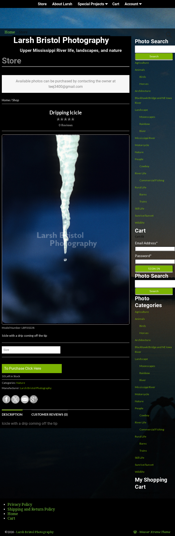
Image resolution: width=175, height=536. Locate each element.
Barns (143, 194)
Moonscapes (147, 117)
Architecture (143, 91)
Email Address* (146, 243)
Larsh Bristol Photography (61, 40)
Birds (142, 76)
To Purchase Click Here (22, 368)
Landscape (141, 109)
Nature (20, 382)
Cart (115, 4)
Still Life (139, 208)
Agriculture (142, 62)
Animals (140, 69)
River (142, 131)
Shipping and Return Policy (31, 509)
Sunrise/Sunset (144, 215)
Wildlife (139, 222)
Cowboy (144, 166)
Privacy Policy (20, 504)
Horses (144, 84)
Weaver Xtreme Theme (154, 532)
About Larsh (62, 4)
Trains (143, 201)
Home (6, 100)
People (139, 159)
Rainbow (144, 124)
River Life (140, 173)
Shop (15, 100)
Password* (143, 256)
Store (42, 4)
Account (134, 4)
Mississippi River (145, 138)
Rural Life (140, 187)
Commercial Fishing (151, 180)
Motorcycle (142, 145)
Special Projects (94, 4)
